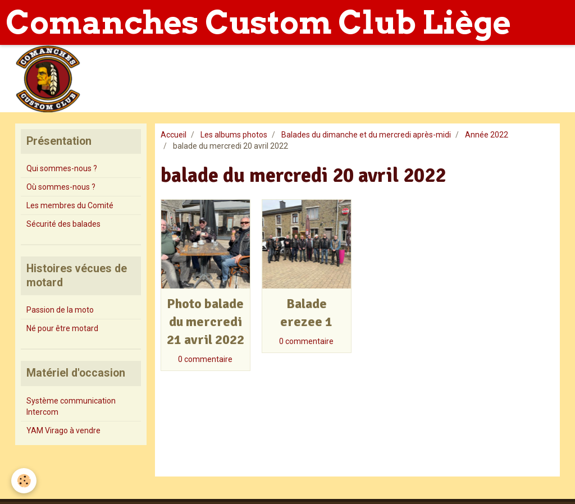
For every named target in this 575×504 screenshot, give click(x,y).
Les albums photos (233, 134)
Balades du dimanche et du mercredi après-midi (366, 134)
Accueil (173, 134)
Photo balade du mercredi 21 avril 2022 (205, 321)
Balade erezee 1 (306, 312)
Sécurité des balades (63, 223)
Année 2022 (486, 134)
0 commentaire (205, 359)
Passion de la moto (60, 309)
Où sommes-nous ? (60, 186)
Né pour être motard (62, 328)
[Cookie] (23, 480)
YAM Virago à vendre (63, 430)
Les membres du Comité (69, 205)
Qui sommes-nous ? (61, 168)
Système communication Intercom (71, 406)
